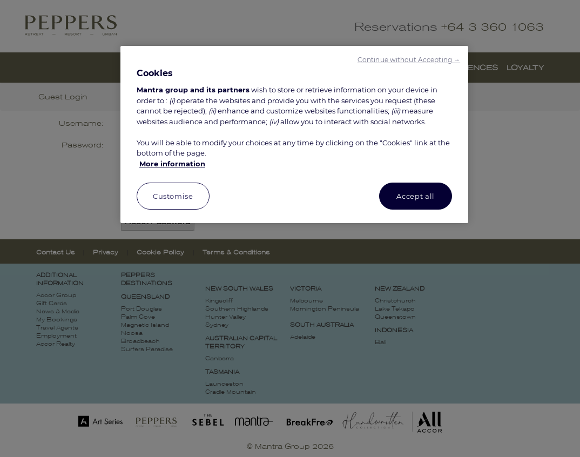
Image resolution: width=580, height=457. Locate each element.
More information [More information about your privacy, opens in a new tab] (172, 163)
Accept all (415, 196)
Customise (173, 196)
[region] (294, 135)
